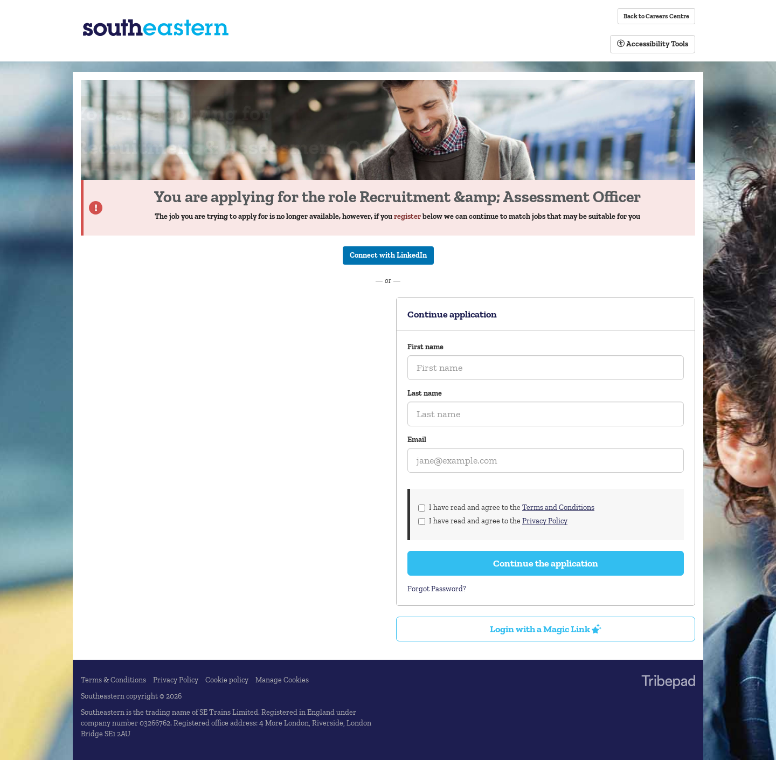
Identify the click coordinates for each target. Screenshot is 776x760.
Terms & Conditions (113, 680)
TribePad (668, 683)
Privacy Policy (544, 521)
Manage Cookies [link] (282, 680)
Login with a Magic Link (545, 629)
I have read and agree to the (506, 507)
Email (416, 439)
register (407, 216)
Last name (424, 393)
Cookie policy (226, 680)
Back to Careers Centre (656, 16)
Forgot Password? (436, 588)
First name (425, 346)
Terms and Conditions (558, 507)
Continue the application (545, 563)
